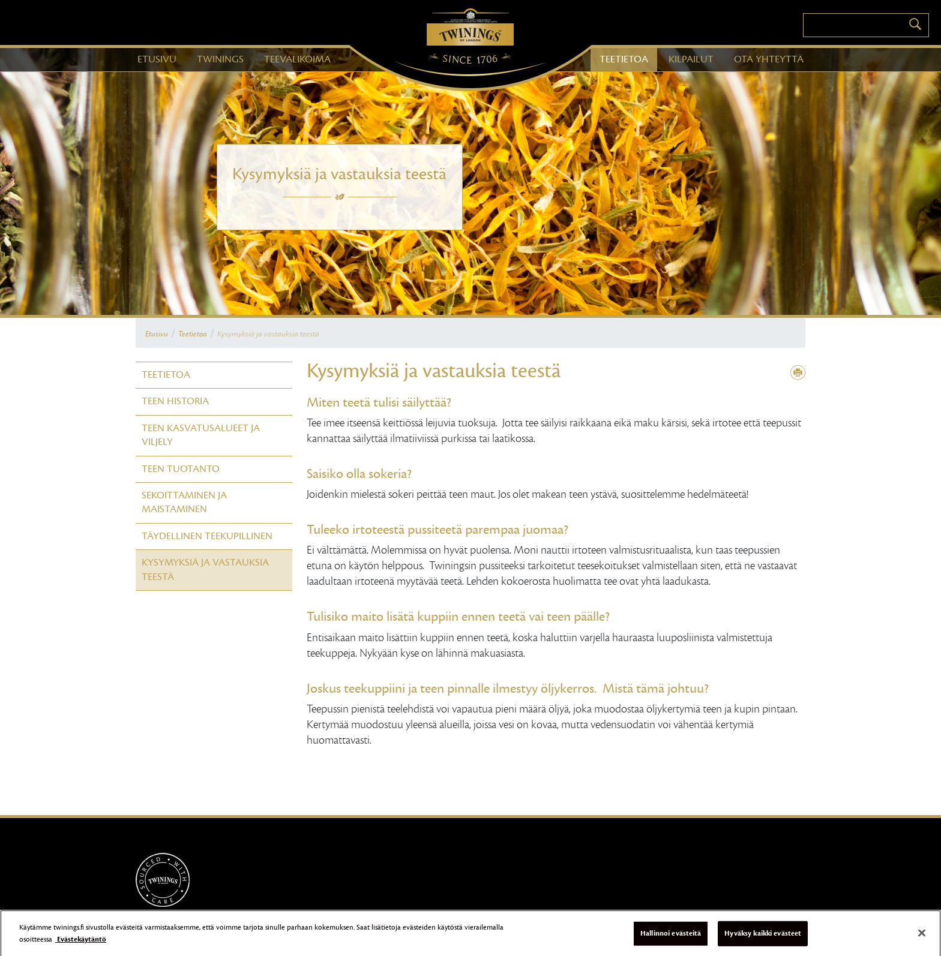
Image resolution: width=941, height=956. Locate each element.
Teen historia (175, 401)
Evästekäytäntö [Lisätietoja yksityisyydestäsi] (80, 943)
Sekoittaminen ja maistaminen (184, 502)
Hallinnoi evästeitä (670, 937)
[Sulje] (922, 937)
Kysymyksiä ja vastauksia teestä (268, 334)
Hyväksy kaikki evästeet (762, 937)
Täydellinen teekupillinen (207, 536)
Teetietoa (192, 334)
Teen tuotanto (181, 469)
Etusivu (156, 334)
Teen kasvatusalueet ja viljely (201, 435)
